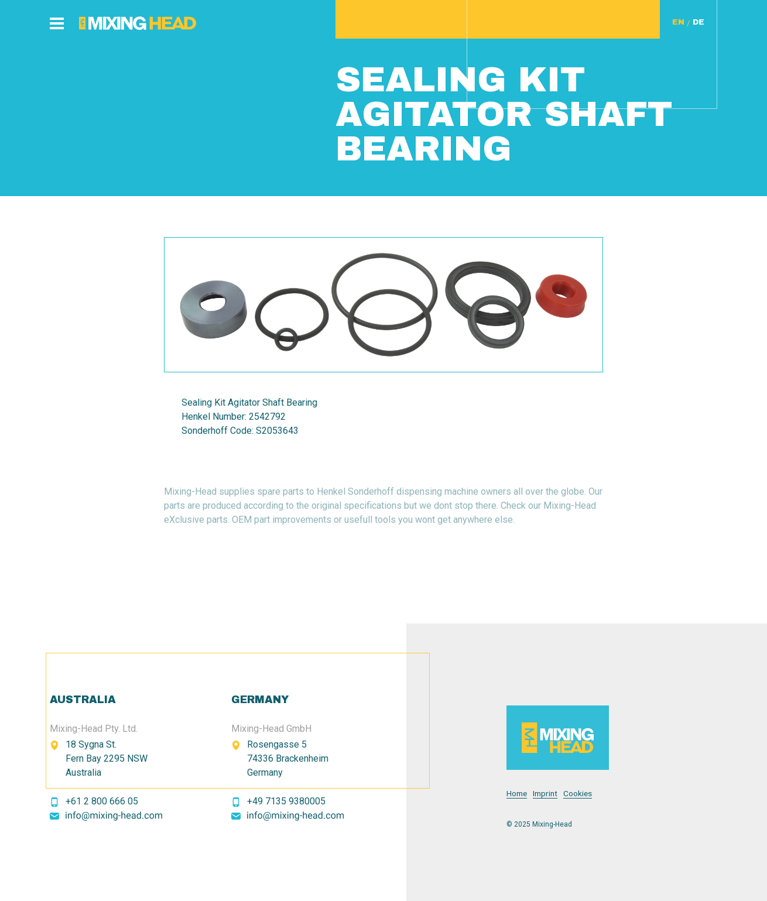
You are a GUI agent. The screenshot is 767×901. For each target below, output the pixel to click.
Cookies (577, 793)
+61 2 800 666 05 (102, 801)
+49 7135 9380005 (286, 801)
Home (516, 793)
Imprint (545, 793)
